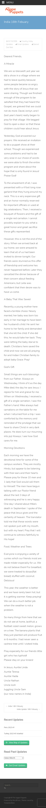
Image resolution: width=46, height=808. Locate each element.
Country (24, 41)
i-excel (29, 800)
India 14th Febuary (14, 706)
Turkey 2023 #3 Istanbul (13, 733)
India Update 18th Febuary (28, 709)
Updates (9, 44)
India (30, 41)
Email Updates (23, 44)
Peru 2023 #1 (9, 727)
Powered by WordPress (12, 800)
